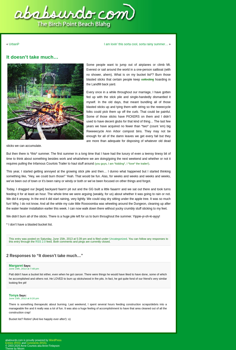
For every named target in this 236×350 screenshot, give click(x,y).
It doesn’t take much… (32, 57)
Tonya (13, 295)
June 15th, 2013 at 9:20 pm (24, 298)
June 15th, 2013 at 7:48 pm (24, 268)
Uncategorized (118, 238)
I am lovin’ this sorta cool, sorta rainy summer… (136, 44)
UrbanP (14, 44)
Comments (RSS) (36, 343)
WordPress (55, 340)
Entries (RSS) (13, 343)
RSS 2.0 (40, 241)
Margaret (16, 265)
